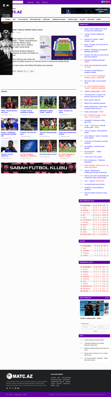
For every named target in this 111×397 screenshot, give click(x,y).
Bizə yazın (45, 2)
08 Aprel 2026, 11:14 (64, 114)
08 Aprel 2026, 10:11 (45, 136)
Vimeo (15, 388)
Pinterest (109, 2)
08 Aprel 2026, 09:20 (7, 158)
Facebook (105, 2)
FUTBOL (8, 19)
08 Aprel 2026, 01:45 (26, 158)
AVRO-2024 (91, 19)
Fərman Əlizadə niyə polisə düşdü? (94, 340)
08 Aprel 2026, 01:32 (45, 156)
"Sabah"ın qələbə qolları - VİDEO (90, 318)
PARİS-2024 (46, 19)
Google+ (107, 2)
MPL (14, 19)
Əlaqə (38, 2)
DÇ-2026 (82, 19)
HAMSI (107, 297)
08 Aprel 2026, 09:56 (64, 136)
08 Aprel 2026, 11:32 (45, 114)
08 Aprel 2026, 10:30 (26, 136)
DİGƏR (99, 19)
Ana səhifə (9, 394)
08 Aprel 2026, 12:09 (7, 114)
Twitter (102, 2)
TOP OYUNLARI (23, 19)
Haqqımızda (30, 2)
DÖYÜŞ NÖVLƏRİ (35, 19)
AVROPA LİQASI (72, 19)
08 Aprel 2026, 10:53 (7, 138)
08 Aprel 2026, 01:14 (64, 158)
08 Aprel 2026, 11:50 (26, 114)
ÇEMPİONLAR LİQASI (58, 19)
